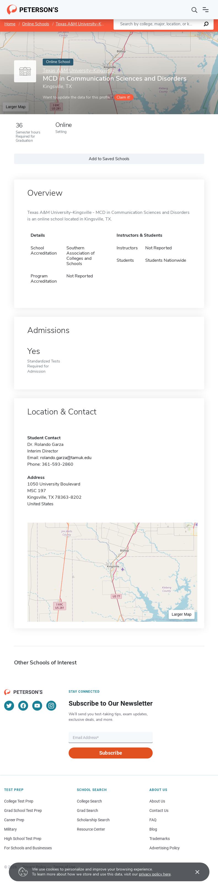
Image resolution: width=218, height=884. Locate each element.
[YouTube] (37, 706)
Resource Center (91, 829)
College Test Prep (18, 801)
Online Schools (35, 24)
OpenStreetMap (180, 34)
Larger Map (16, 107)
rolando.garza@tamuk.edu (65, 458)
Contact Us (158, 810)
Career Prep (14, 820)
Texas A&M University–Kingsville (86, 24)
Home (9, 24)
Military (10, 829)
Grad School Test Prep (23, 810)
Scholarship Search (93, 820)
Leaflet (151, 34)
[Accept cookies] (193, 872)
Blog (153, 829)
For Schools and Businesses (28, 848)
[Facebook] (23, 706)
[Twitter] (9, 706)
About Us (157, 801)
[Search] (194, 10)
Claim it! (123, 97)
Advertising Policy (164, 848)
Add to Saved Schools (109, 159)
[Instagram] (51, 706)
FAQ (153, 820)
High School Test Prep (22, 838)
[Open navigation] (205, 10)
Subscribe (110, 753)
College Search (89, 801)
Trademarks (159, 838)
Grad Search (87, 810)
